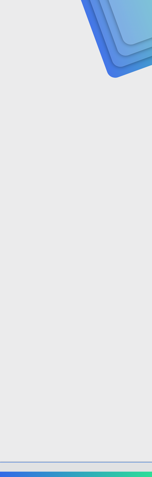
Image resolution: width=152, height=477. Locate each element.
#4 (137, 137)
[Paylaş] (134, 52)
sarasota (17, 48)
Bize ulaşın (88, 474)
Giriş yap (114, 17)
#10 (136, 307)
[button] (60, 4)
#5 (137, 165)
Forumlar (54, 4)
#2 (137, 80)
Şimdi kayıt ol (130, 17)
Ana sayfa (131, 474)
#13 (137, 385)
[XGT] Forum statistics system (76, 469)
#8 (137, 250)
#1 (137, 52)
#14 (136, 414)
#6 (137, 194)
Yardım (124, 474)
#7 (137, 222)
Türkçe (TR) (18, 474)
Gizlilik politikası (114, 474)
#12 (137, 364)
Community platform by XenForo (76, 468)
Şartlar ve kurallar (100, 474)
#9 (137, 279)
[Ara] (102, 4)
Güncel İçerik (69, 4)
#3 (137, 109)
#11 (137, 335)
